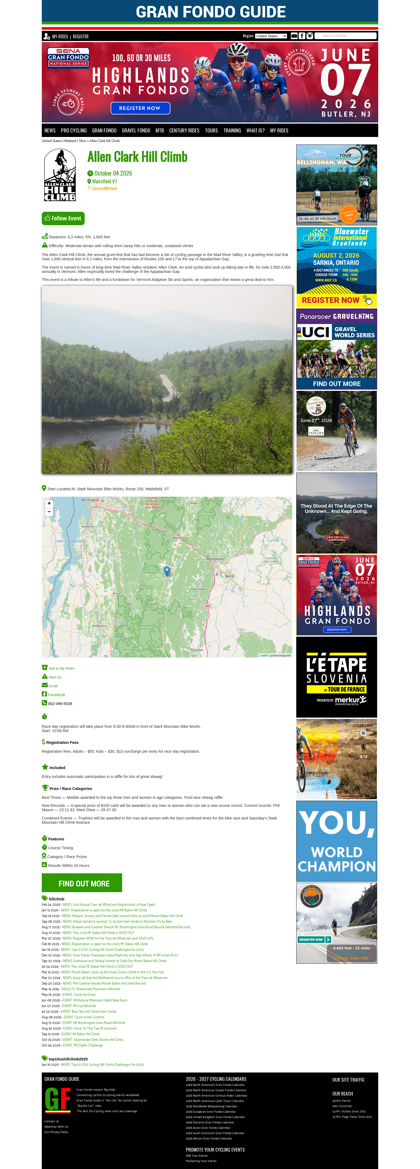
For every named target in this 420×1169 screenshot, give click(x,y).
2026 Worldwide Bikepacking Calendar (211, 1106)
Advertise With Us (56, 1126)
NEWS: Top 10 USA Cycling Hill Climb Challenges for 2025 (102, 950)
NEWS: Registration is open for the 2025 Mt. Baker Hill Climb (105, 944)
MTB (160, 130)
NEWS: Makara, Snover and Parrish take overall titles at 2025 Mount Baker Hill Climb (122, 916)
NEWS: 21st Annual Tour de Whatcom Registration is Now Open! (109, 905)
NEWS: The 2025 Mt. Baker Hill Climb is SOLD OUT (98, 933)
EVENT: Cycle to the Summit (84, 1017)
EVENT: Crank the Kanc (79, 995)
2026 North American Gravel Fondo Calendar (216, 1090)
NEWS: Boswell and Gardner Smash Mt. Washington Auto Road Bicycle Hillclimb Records (126, 927)
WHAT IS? (255, 130)
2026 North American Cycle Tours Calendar (215, 1101)
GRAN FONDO (104, 130)
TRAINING (232, 130)
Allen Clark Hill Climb (104, 141)
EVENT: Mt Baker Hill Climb (80, 1034)
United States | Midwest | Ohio (64, 141)
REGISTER (81, 36)
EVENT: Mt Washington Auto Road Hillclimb (93, 1023)
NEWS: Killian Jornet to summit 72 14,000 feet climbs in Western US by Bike (117, 922)
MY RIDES (60, 36)
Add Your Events (197, 1155)
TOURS (211, 130)
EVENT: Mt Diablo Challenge (83, 1045)
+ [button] (49, 504)
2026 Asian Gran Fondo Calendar (208, 1127)
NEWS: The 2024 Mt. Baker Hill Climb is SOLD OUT (97, 967)
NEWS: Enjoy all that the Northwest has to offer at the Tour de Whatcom (115, 978)
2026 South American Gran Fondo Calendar (215, 1133)
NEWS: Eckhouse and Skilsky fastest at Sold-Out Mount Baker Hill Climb (114, 961)
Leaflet (263, 655)
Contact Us (51, 1121)
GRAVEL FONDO (136, 130)
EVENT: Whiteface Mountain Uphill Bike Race (94, 1000)
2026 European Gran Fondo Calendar (211, 1111)
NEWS (50, 130)
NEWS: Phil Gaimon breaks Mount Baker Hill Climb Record (104, 983)
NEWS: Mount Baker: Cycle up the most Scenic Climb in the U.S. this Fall (112, 972)
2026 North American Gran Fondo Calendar (215, 1085)
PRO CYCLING (74, 130)
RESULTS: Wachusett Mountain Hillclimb (91, 989)
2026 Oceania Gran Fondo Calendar (210, 1122)
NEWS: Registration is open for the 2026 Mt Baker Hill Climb (104, 910)
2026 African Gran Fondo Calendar (209, 1138)
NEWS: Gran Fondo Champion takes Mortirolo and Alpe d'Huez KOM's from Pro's (120, 955)
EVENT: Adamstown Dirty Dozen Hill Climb (92, 1040)
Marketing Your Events (201, 1161)
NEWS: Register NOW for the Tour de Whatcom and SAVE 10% (108, 938)
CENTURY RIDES (184, 130)
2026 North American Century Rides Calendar (216, 1095)
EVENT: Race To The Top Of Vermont (90, 1028)
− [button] (49, 512)
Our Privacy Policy (56, 1132)
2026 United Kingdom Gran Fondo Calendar (215, 1117)
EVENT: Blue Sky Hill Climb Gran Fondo (88, 1012)
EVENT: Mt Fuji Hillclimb (79, 1006)
